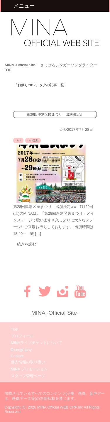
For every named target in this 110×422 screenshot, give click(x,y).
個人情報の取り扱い (28, 362)
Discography (21, 350)
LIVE (18, 140)
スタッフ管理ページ (28, 376)
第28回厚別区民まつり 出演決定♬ (54, 114)
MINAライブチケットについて (36, 342)
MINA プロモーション (29, 369)
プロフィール (22, 336)
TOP (14, 329)
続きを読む (26, 244)
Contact (17, 356)
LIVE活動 (33, 140)
